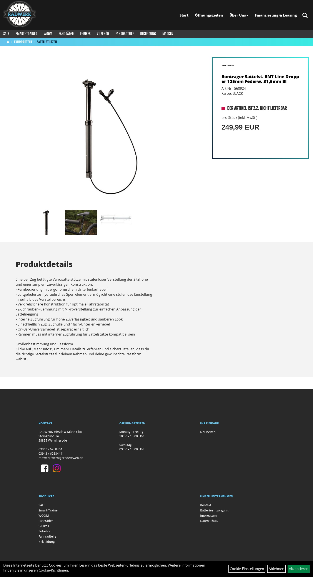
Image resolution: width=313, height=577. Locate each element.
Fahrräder (66, 34)
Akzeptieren (298, 568)
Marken (167, 34)
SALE (6, 34)
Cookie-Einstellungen (247, 568)
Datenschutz (209, 521)
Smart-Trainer (26, 34)
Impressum (208, 515)
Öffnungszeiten (209, 15)
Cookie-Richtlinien (53, 570)
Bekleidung (148, 34)
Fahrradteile (124, 34)
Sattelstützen (47, 42)
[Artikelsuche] (305, 15)
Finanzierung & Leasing (276, 15)
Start (184, 15)
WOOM (48, 34)
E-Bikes (85, 34)
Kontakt (205, 505)
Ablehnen (276, 568)
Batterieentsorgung (214, 510)
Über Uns (239, 15)
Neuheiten (208, 432)
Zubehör (103, 34)
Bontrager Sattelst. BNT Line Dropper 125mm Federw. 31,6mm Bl (260, 79)
